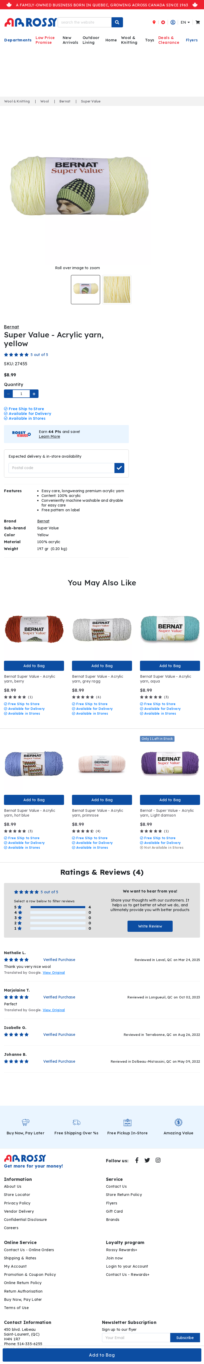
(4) (86, 824)
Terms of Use (16, 1300)
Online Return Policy (22, 1275)
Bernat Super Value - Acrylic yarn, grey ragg (97, 671)
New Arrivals (70, 40)
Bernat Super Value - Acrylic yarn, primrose (97, 805)
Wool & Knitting (129, 40)
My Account (15, 1258)
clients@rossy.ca (31, 1341)
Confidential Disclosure (25, 1212)
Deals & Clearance (169, 40)
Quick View (8, 595)
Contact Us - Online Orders (29, 1242)
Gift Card (114, 1204)
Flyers (192, 40)
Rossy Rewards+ (122, 1242)
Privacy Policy (17, 1195)
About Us (12, 1179)
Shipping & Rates (20, 1250)
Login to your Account (127, 1258)
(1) (18, 690)
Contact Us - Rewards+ (128, 1267)
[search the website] (85, 22)
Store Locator (17, 1187)
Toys (149, 40)
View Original (54, 965)
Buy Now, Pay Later (23, 1292)
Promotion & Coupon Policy (30, 1267)
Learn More (49, 429)
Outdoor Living (91, 40)
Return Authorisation (23, 1283)
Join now (114, 1250)
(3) (154, 690)
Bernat (65, 101)
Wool (44, 101)
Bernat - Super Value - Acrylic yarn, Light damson (167, 805)
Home (111, 40)
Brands (113, 1212)
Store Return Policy (124, 1187)
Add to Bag (102, 1355)
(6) (86, 690)
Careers (11, 1220)
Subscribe (185, 1330)
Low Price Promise (45, 40)
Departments (18, 40)
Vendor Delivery (19, 1204)
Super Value (90, 101)
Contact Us (116, 1179)
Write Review (150, 919)
